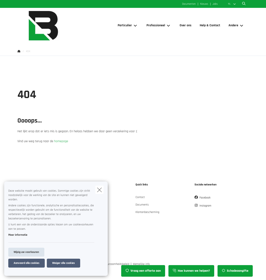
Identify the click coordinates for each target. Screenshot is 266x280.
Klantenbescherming (147, 212)
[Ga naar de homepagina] (58, 25)
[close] (99, 190)
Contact (140, 197)
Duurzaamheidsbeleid (116, 264)
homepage (61, 141)
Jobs (215, 4)
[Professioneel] (154, 25)
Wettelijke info (141, 264)
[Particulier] (123, 25)
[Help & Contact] (210, 25)
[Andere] (231, 25)
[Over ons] (185, 25)
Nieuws (204, 4)
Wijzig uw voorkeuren (26, 252)
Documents (142, 205)
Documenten (189, 4)
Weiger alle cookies (63, 263)
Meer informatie (17, 235)
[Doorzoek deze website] (244, 4)
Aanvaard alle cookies (26, 263)
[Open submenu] (135, 25)
